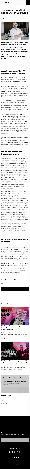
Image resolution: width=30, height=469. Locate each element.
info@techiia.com (15, 448)
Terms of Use (15, 464)
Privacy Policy (15, 462)
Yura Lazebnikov (20, 42)
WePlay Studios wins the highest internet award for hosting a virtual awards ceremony (12, 327)
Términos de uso (10, 435)
